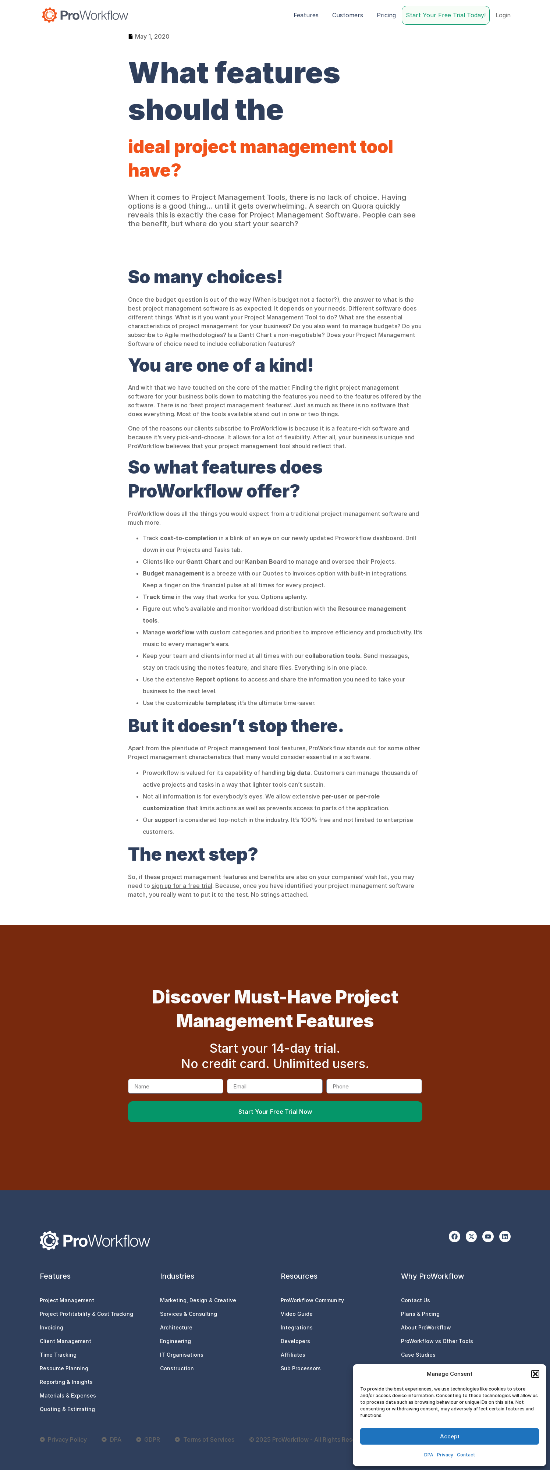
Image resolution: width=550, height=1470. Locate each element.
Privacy (445, 1454)
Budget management (173, 573)
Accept (449, 1436)
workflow (181, 632)
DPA (428, 1454)
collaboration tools (332, 655)
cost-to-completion (189, 538)
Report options (217, 679)
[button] (535, 1374)
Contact (466, 1454)
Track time (158, 597)
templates (220, 702)
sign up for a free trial (182, 885)
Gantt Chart (203, 561)
